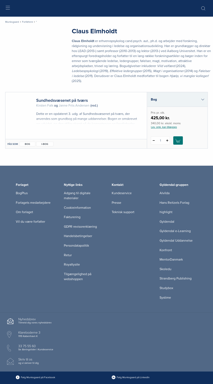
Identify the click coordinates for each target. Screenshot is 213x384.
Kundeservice (122, 193)
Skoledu (165, 269)
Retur (68, 255)
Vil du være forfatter (30, 222)
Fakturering (72, 217)
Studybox (166, 288)
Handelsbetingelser (78, 236)
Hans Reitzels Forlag (174, 203)
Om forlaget (24, 212)
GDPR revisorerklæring (80, 227)
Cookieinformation (77, 208)
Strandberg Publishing (176, 278)
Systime (165, 298)
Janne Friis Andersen (74, 105)
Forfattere (27, 21)
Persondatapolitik (76, 246)
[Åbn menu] (7, 8)
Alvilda (165, 193)
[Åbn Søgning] (203, 8)
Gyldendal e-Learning (175, 231)
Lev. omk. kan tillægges (164, 127)
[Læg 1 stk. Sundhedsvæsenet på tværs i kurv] (178, 140)
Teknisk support (123, 212)
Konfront (166, 250)
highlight (166, 212)
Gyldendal (167, 222)
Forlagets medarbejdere (33, 203)
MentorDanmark (171, 259)
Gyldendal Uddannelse (176, 241)
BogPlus (22, 193)
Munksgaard (12, 21)
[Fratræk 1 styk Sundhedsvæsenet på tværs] (153, 140)
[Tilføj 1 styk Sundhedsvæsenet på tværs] (167, 140)
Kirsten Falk (44, 105)
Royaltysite (72, 264)
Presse (116, 203)
